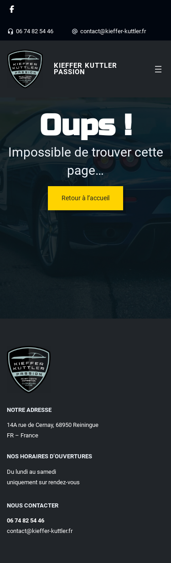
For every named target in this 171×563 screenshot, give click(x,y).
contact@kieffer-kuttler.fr (113, 31)
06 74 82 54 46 (34, 31)
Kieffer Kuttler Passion (85, 68)
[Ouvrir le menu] (158, 69)
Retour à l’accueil (85, 198)
